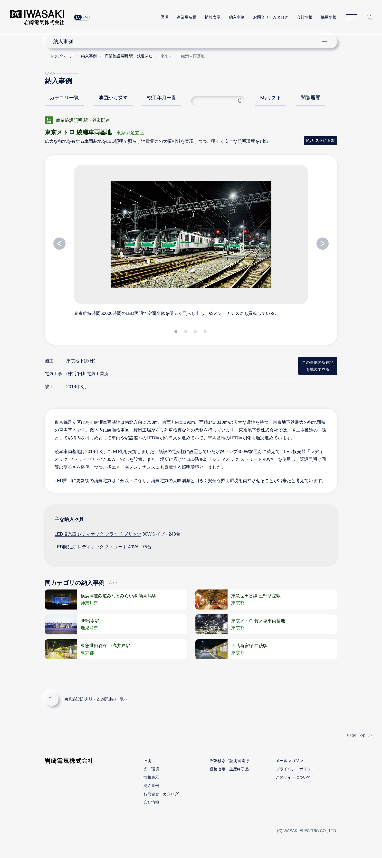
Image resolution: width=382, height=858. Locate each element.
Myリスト (270, 97)
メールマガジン (289, 761)
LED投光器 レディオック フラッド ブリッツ (98, 534)
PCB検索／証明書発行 (229, 761)
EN (85, 17)
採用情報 (328, 17)
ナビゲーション (188, 41)
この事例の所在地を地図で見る (317, 366)
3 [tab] (196, 332)
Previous (59, 244)
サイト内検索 (369, 17)
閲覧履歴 (310, 97)
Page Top (356, 735)
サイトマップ (351, 17)
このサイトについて (293, 777)
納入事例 (237, 17)
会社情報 (304, 17)
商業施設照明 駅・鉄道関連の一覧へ (96, 699)
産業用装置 (186, 17)
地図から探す (113, 97)
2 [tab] (186, 332)
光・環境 (151, 769)
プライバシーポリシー (295, 769)
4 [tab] (205, 332)
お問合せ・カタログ (270, 17)
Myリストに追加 (320, 140)
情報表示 (212, 17)
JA (78, 17)
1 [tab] (176, 332)
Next (322, 244)
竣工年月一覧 (161, 97)
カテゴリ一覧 (64, 97)
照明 (164, 17)
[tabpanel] (191, 240)
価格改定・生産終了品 (229, 769)
